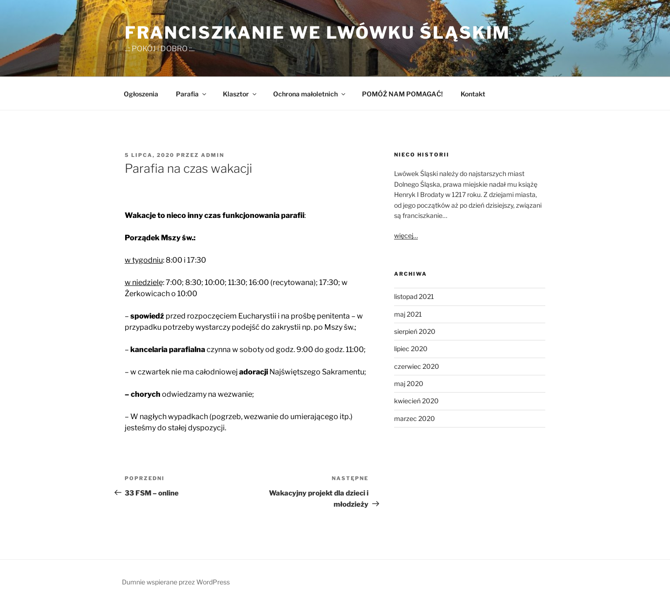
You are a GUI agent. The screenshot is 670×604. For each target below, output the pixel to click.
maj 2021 (408, 314)
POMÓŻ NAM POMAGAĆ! (402, 94)
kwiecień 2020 (416, 401)
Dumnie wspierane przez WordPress (176, 582)
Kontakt (473, 94)
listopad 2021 (414, 296)
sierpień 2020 (415, 331)
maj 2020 (408, 383)
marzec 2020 (414, 418)
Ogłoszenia (141, 94)
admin (212, 155)
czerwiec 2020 (416, 366)
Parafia (192, 94)
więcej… (406, 235)
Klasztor (240, 94)
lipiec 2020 (411, 349)
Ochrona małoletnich (310, 94)
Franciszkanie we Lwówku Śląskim (317, 32)
